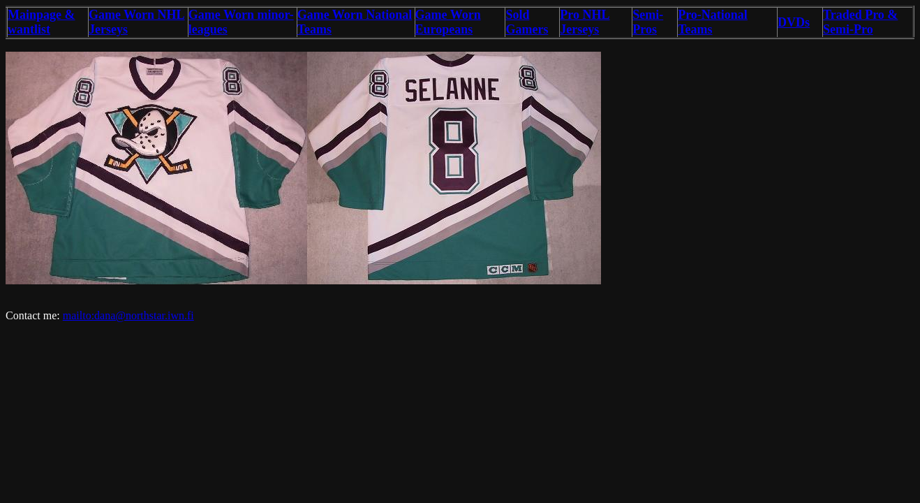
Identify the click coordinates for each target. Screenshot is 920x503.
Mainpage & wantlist (41, 22)
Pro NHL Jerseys (584, 22)
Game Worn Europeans (448, 22)
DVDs (794, 22)
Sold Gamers (526, 22)
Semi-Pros (647, 22)
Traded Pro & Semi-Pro (860, 22)
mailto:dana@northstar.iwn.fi (128, 315)
